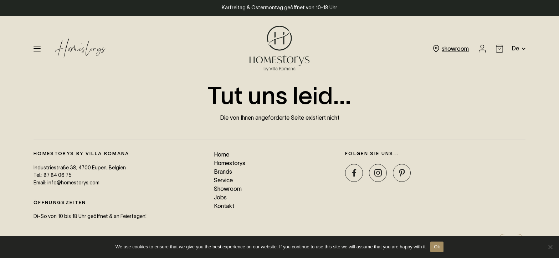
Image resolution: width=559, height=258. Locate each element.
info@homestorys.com (73, 182)
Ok (437, 246)
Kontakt (224, 206)
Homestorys (80, 49)
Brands (223, 171)
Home (221, 154)
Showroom (228, 188)
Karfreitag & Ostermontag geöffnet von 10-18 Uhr (279, 7)
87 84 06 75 (57, 175)
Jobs (220, 197)
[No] (550, 246)
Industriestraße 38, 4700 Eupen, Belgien (80, 167)
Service (223, 180)
